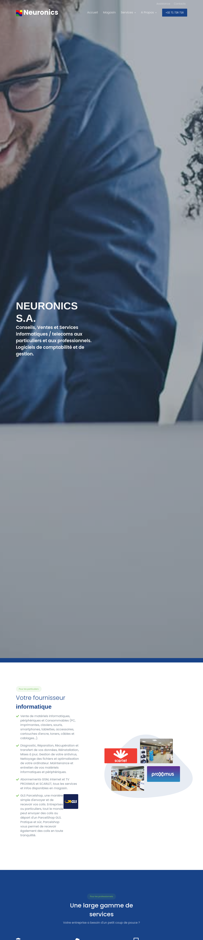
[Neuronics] (37, 12)
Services (127, 12)
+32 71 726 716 (175, 12)
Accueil (92, 12)
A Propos (147, 12)
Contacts (180, 4)
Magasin (109, 12)
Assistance (163, 4)
